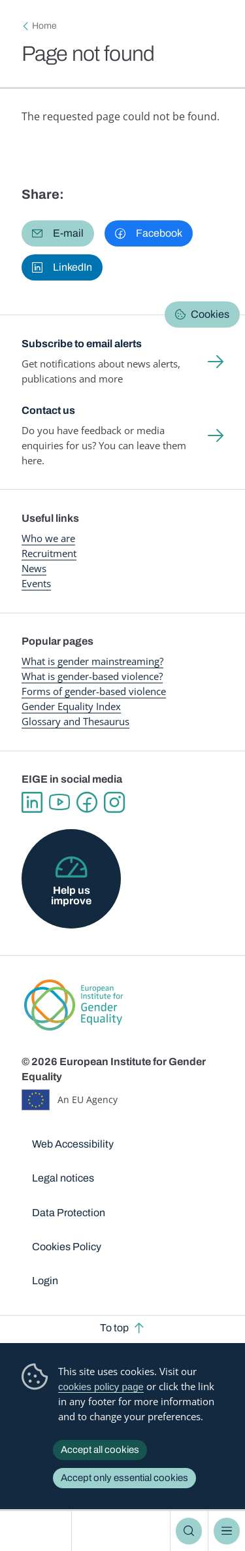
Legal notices (63, 1178)
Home (44, 26)
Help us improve (71, 895)
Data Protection (68, 1212)
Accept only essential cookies (124, 1478)
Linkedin (32, 802)
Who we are (48, 538)
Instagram (114, 802)
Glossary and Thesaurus (75, 721)
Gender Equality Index (71, 706)
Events (36, 583)
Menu (227, 1531)
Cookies (210, 314)
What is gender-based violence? (92, 676)
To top (114, 1327)
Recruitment (49, 553)
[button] (58, 233)
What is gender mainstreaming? (92, 661)
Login (45, 1280)
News (34, 568)
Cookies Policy (66, 1246)
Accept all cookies (100, 1449)
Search (189, 1531)
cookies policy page (101, 1386)
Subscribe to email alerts (82, 343)
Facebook (86, 802)
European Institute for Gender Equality (38, 1531)
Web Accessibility (73, 1144)
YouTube (59, 802)
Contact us (48, 410)
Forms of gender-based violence (94, 691)
